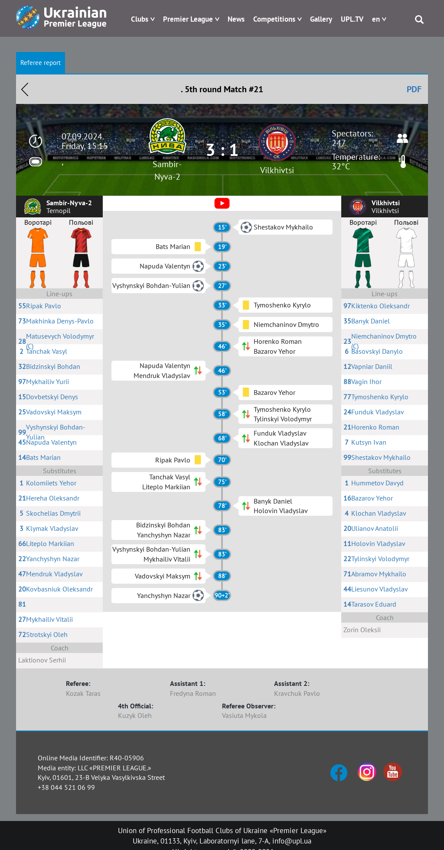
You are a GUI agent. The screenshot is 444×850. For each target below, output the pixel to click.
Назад (24, 89)
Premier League (188, 19)
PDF (414, 89)
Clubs (139, 19)
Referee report (40, 62)
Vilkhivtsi (277, 170)
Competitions (274, 19)
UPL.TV (352, 19)
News (236, 19)
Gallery (321, 19)
